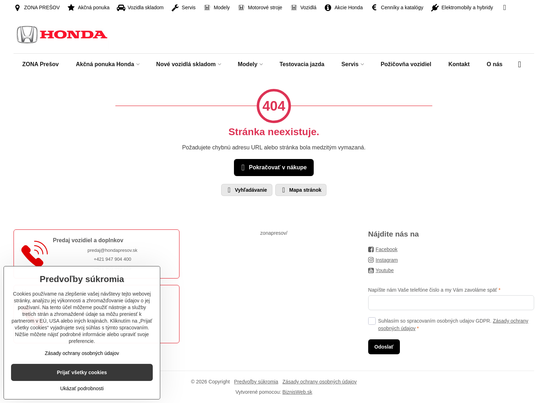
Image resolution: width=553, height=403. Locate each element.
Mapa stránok (300, 189)
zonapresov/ (273, 233)
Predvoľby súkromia (256, 382)
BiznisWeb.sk (297, 392)
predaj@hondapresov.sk (112, 250)
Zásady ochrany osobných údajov (319, 382)
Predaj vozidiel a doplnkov (88, 240)
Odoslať (383, 347)
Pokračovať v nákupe (273, 167)
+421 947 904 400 (112, 259)
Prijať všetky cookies (82, 372)
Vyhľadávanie (246, 189)
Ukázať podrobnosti (82, 388)
